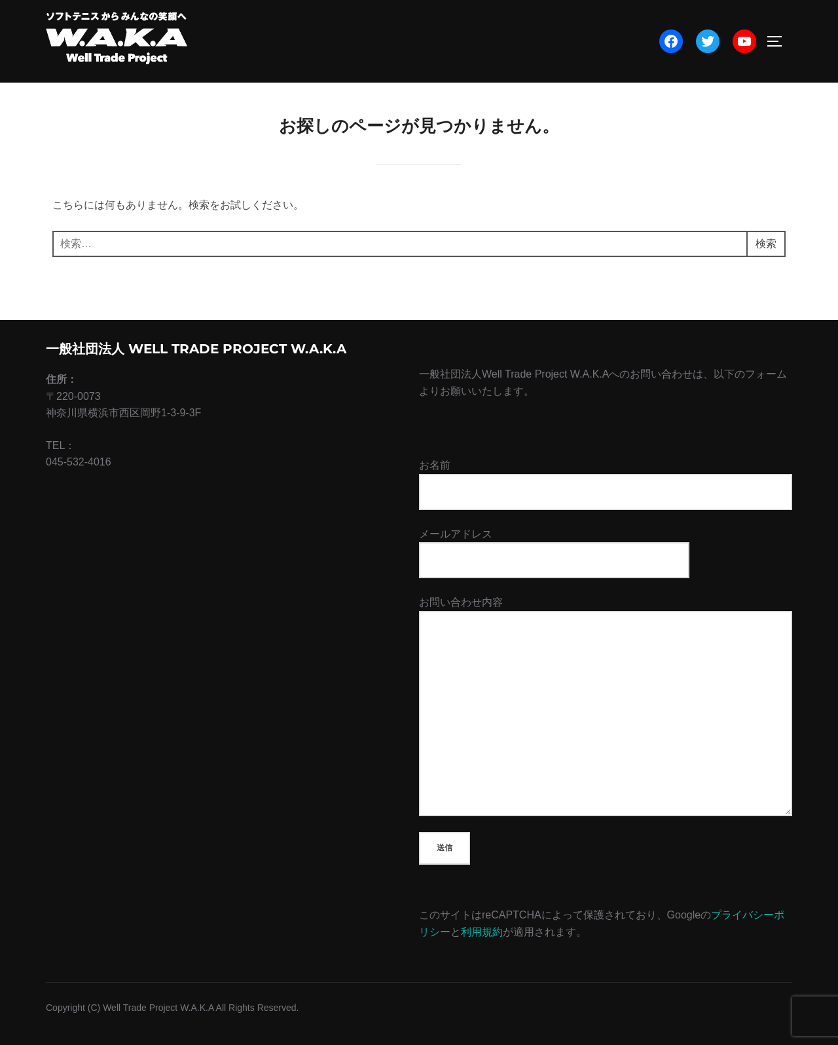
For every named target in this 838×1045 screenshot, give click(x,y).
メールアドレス (554, 547)
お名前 (605, 484)
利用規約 (482, 931)
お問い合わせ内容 (605, 707)
